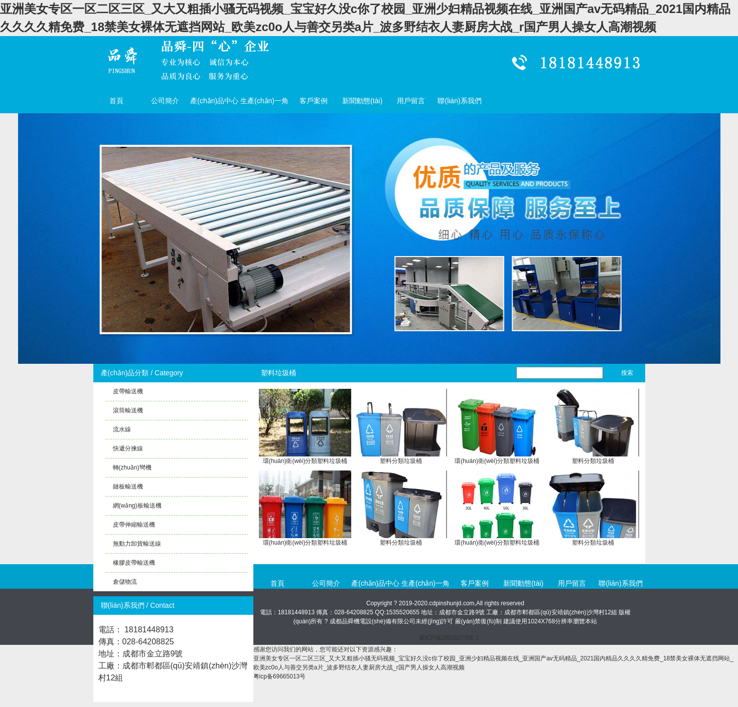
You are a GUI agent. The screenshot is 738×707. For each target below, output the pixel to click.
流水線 (122, 429)
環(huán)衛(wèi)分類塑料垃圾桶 (305, 460)
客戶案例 (314, 101)
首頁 (116, 101)
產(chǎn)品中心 (214, 101)
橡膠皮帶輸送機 (134, 562)
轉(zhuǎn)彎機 (132, 467)
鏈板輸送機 (128, 486)
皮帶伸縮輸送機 (134, 524)
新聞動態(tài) (362, 101)
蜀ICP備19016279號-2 (449, 637)
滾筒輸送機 (128, 410)
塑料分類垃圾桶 (401, 460)
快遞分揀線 (128, 448)
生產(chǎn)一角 (264, 101)
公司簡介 (165, 101)
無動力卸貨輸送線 (137, 543)
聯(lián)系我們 (459, 101)
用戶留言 (411, 101)
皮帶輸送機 (128, 391)
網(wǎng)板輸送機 (137, 505)
